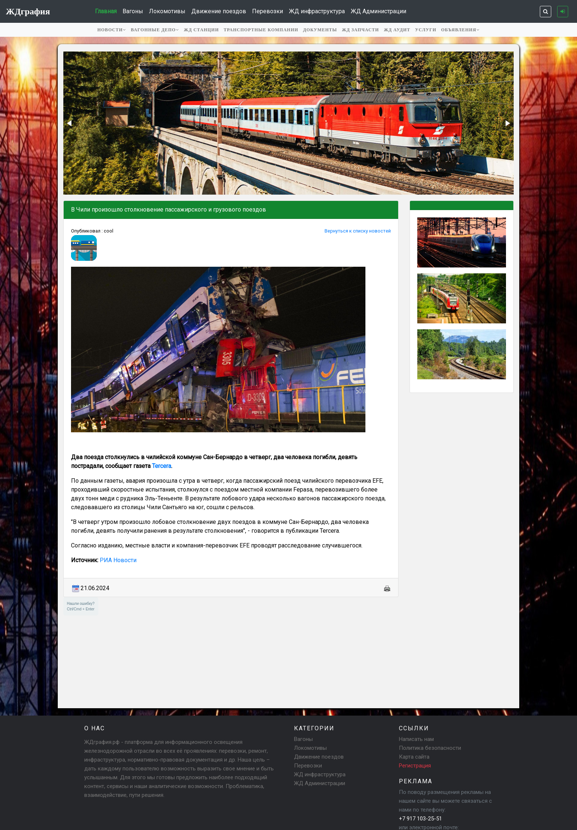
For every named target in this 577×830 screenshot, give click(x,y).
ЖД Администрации (378, 11)
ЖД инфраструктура (317, 11)
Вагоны (133, 11)
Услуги (425, 29)
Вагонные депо (155, 29)
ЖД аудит (397, 29)
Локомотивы (167, 11)
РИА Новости (118, 560)
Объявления (460, 29)
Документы (320, 29)
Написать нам (416, 739)
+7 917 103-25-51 (420, 818)
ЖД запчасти (360, 29)
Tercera (161, 465)
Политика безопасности (430, 748)
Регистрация (415, 765)
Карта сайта (414, 756)
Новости (111, 29)
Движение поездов (218, 11)
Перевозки (267, 11)
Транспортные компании (261, 29)
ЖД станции (201, 29)
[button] (70, 123)
